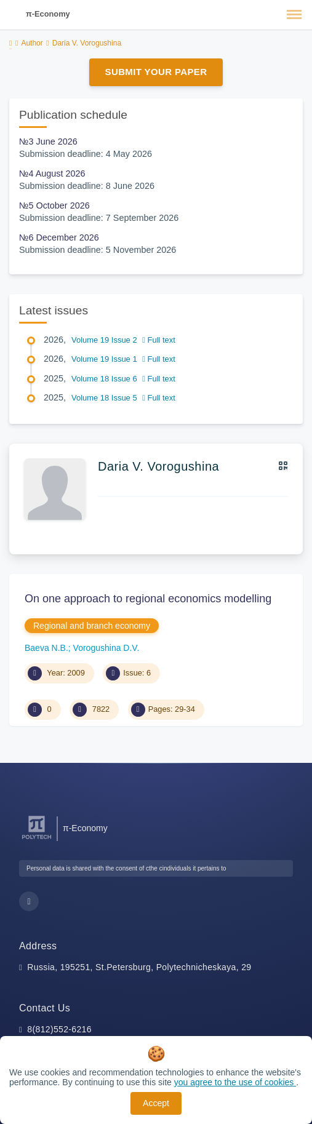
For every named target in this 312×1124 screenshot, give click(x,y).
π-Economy (48, 13)
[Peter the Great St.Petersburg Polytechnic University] (36, 839)
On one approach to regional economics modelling (148, 598)
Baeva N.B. (46, 648)
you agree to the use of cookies (235, 1082)
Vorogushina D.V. (106, 648)
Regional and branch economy (91, 626)
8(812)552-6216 (59, 1029)
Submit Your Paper (156, 71)
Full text (158, 340)
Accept (156, 1103)
